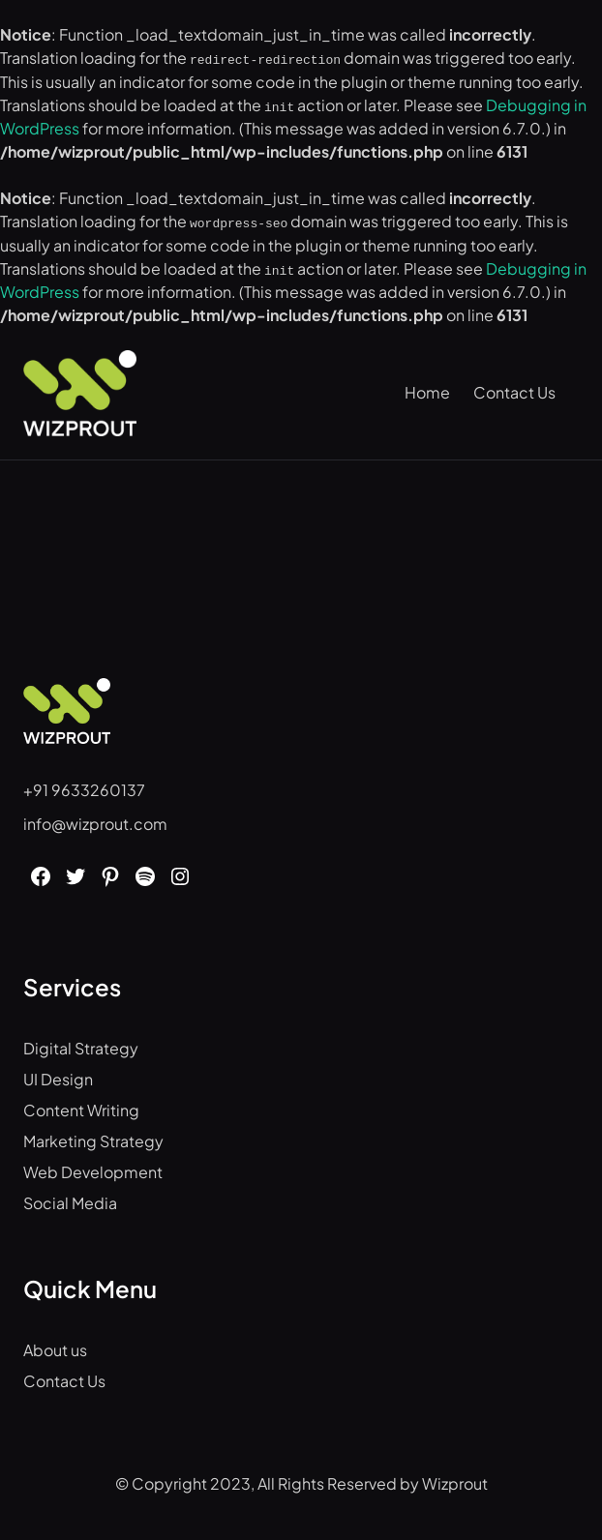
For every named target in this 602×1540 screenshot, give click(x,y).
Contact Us (64, 1379)
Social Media (70, 1201)
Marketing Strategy (93, 1139)
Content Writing (81, 1108)
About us (55, 1348)
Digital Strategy (80, 1046)
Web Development (93, 1170)
